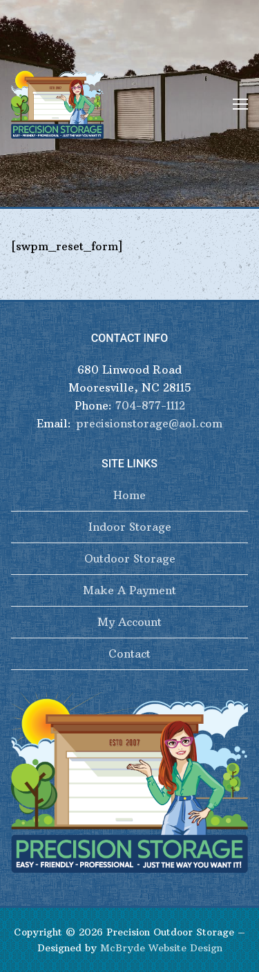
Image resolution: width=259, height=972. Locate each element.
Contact (129, 653)
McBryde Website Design (161, 948)
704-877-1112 (150, 405)
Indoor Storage (129, 527)
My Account (129, 622)
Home (129, 495)
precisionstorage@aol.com (149, 423)
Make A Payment (129, 590)
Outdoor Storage (129, 558)
